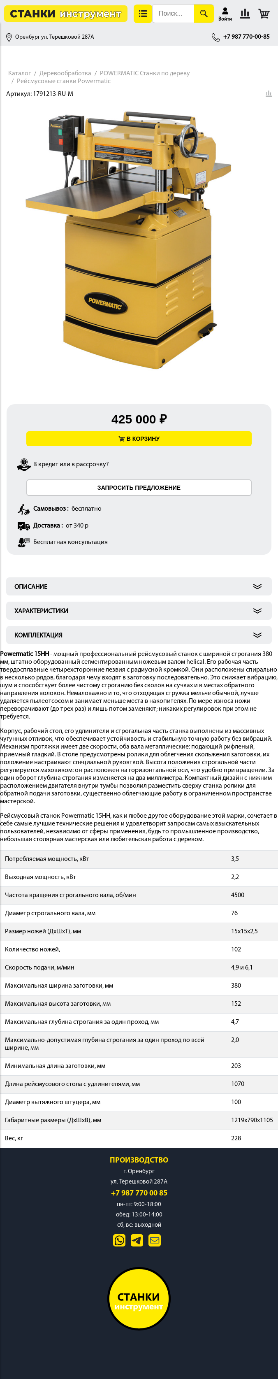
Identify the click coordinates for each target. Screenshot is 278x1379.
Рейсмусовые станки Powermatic (64, 81)
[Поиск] (204, 14)
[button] (143, 14)
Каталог (19, 73)
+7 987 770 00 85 (139, 1194)
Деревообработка (65, 73)
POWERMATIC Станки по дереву (145, 73)
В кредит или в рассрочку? (71, 464)
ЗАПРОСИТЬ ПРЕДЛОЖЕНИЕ (139, 487)
